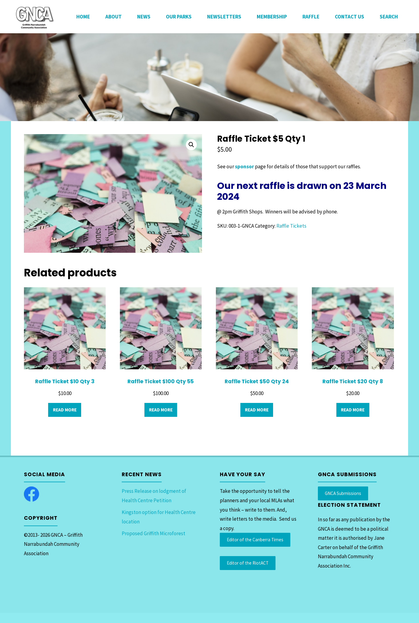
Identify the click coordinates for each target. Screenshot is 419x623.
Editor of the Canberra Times (255, 539)
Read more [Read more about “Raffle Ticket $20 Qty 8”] (353, 410)
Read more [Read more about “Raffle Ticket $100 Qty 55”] (161, 410)
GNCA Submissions (343, 493)
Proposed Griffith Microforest (153, 533)
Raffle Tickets (291, 225)
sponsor (244, 166)
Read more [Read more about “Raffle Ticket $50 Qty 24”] (257, 410)
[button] (191, 144)
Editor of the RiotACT (248, 563)
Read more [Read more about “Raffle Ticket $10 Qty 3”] (65, 410)
